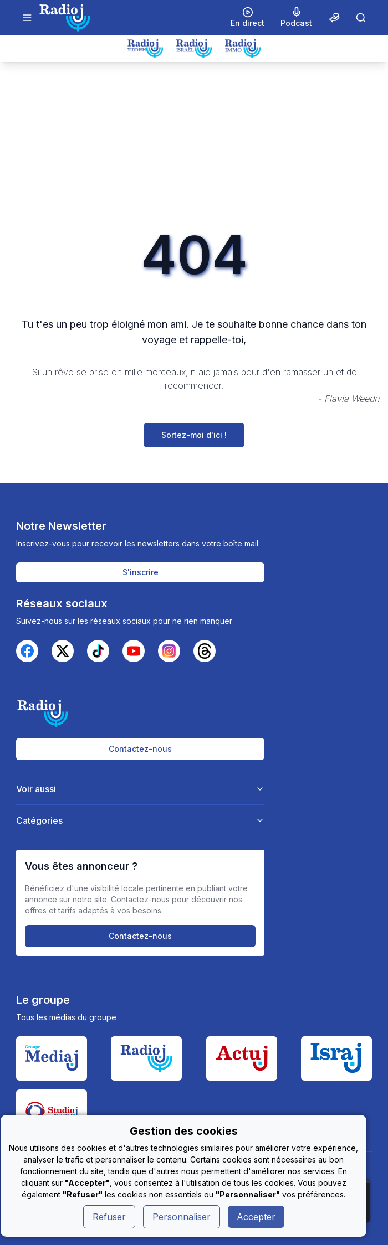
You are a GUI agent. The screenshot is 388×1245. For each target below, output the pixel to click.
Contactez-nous (140, 748)
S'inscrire (140, 572)
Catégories (140, 820)
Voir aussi (140, 788)
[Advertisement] (194, 145)
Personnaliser (181, 1216)
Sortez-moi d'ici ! (194, 435)
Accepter (256, 1216)
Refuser (109, 1216)
